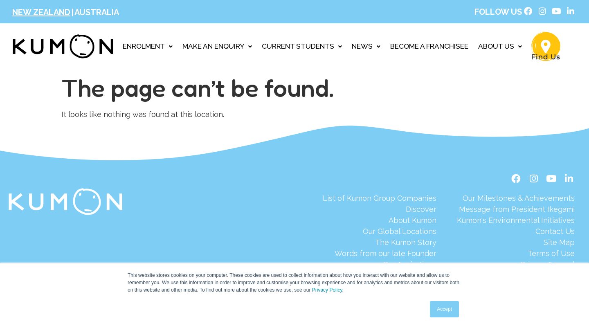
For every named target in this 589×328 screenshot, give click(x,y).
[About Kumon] (379, 222)
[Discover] (379, 211)
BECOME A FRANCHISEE (429, 47)
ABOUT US (500, 47)
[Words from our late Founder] (379, 255)
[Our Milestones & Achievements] (516, 200)
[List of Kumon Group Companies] (379, 200)
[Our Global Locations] (379, 233)
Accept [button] (444, 309)
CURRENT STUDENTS (302, 47)
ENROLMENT (148, 47)
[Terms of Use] (516, 255)
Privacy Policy (327, 290)
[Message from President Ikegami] (516, 211)
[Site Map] (516, 244)
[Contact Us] (516, 233)
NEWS (366, 47)
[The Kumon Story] (379, 244)
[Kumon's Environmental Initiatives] (516, 222)
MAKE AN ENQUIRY (217, 47)
